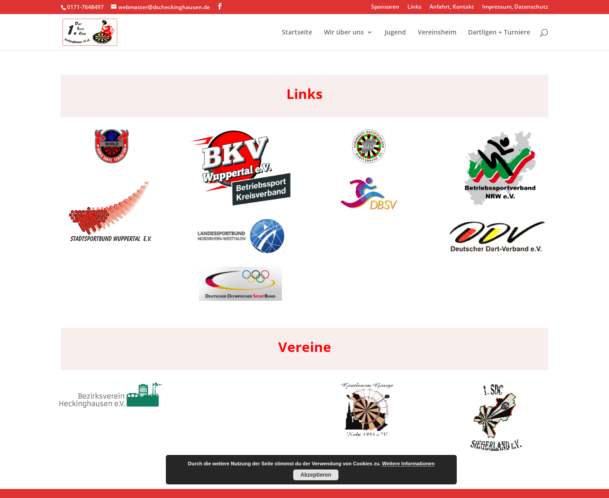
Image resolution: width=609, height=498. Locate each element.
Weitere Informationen (408, 463)
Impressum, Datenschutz (515, 7)
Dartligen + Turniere (499, 32)
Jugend (395, 32)
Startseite (297, 32)
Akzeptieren (315, 475)
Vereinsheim (437, 32)
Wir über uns (344, 32)
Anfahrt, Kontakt (452, 7)
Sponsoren (385, 7)
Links (414, 7)
